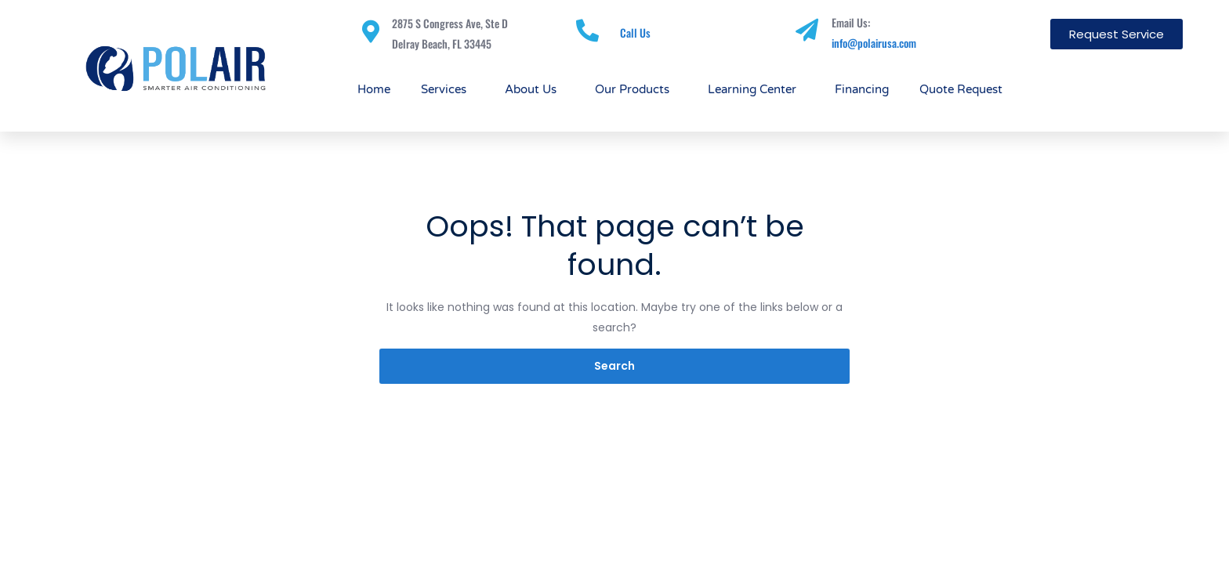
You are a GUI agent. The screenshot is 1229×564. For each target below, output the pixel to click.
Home (373, 89)
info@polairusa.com (874, 42)
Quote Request (960, 89)
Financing (862, 89)
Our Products (636, 89)
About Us (534, 89)
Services (447, 89)
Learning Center (756, 89)
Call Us (635, 32)
